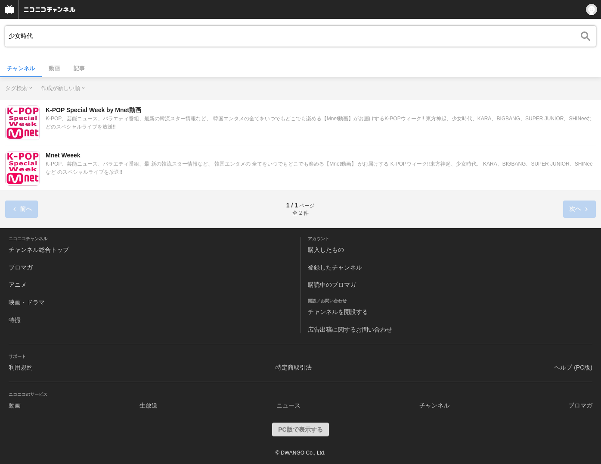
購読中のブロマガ (332, 284)
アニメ (18, 284)
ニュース (288, 405)
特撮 (15, 320)
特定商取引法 (294, 367)
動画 (54, 68)
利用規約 (21, 367)
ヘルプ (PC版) (573, 367)
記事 (79, 68)
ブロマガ (21, 267)
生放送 (148, 405)
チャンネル (21, 68)
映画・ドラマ (27, 302)
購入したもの (326, 249)
